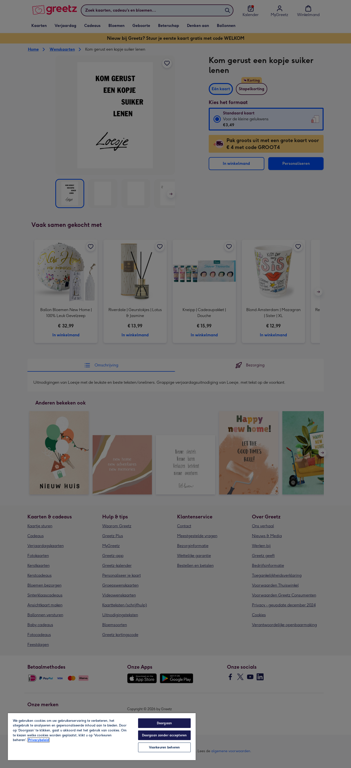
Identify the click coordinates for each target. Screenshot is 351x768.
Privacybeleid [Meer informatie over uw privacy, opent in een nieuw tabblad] (38, 740)
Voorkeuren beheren (164, 747)
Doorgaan (164, 723)
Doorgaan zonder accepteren (164, 735)
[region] (102, 736)
